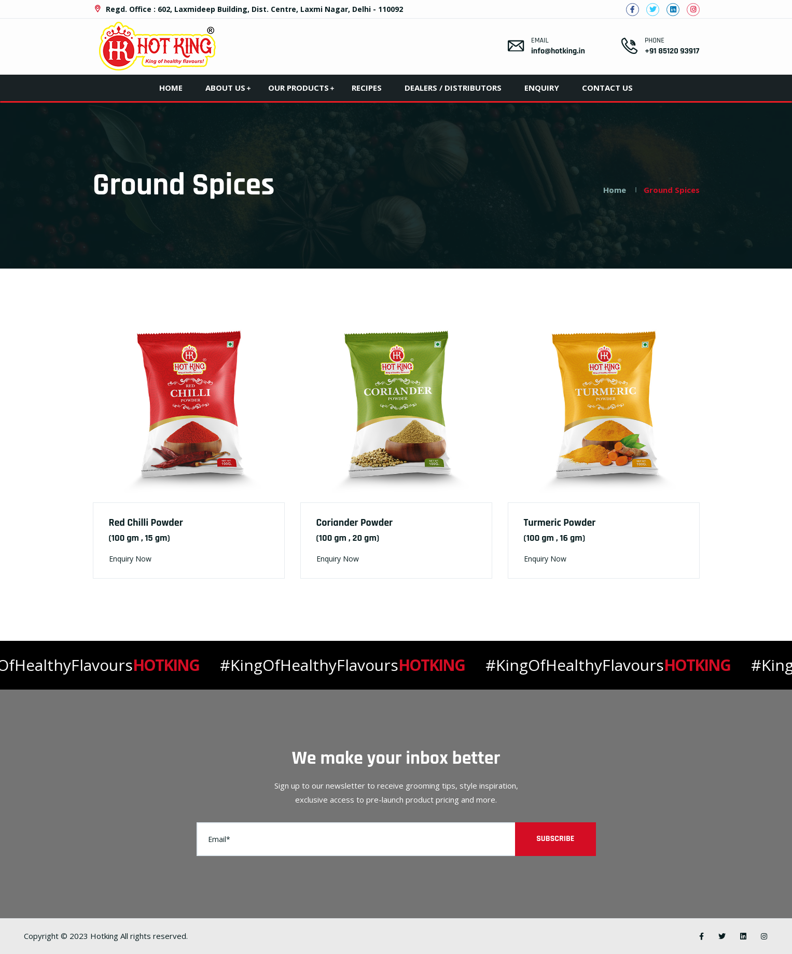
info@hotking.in (558, 51)
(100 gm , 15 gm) (139, 538)
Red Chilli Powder (146, 522)
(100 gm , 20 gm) (348, 538)
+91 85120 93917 (672, 51)
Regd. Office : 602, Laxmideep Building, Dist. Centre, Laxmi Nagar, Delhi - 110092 (248, 9)
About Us (225, 87)
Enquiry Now (130, 559)
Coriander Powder (354, 522)
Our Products (298, 87)
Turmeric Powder (560, 522)
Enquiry (541, 87)
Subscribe (555, 838)
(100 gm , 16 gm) (555, 538)
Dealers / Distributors (453, 87)
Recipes (367, 87)
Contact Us (607, 87)
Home (171, 87)
